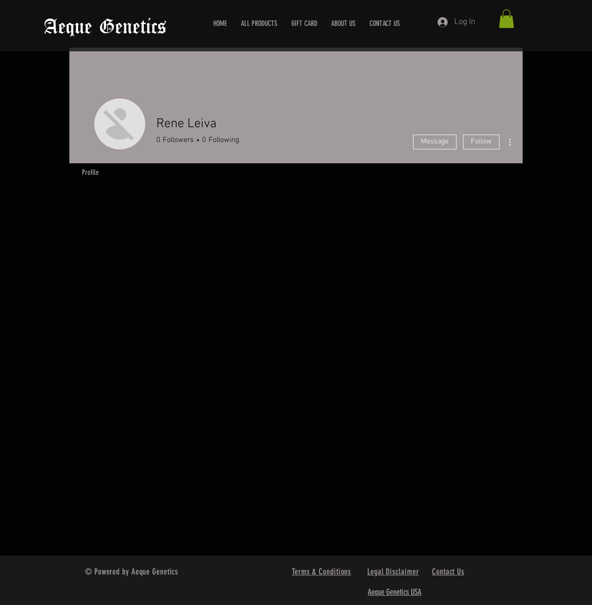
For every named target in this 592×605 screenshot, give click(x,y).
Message (435, 141)
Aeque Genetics (105, 27)
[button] (506, 18)
